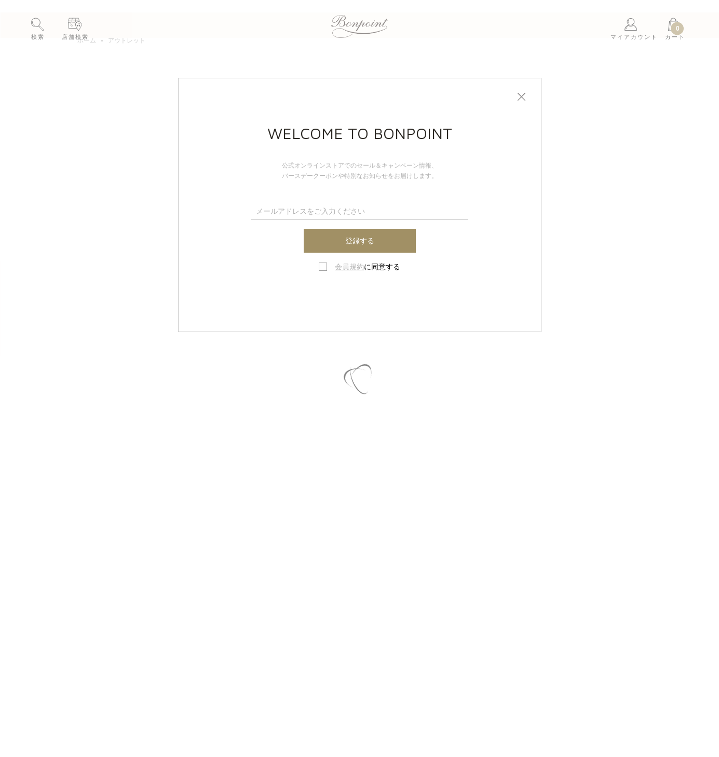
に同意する (367, 267)
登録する (359, 241)
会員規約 (349, 267)
